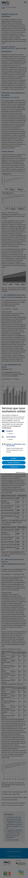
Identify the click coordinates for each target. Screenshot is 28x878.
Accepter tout (14, 467)
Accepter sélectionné (14, 462)
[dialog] (14, 439)
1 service (9, 434)
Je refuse (13, 458)
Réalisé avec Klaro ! (21, 472)
